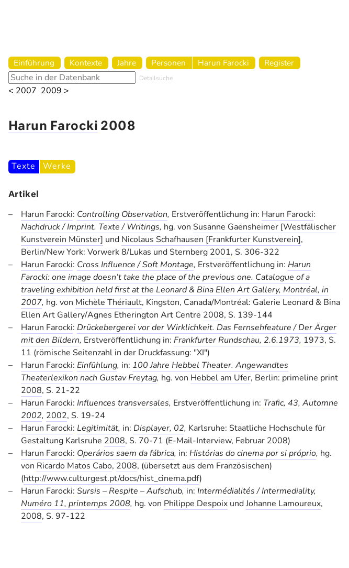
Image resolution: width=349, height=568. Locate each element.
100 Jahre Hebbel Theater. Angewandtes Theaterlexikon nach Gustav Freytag (154, 371)
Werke (57, 166)
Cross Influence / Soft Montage (135, 264)
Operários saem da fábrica (125, 453)
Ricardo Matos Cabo (74, 466)
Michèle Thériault (108, 302)
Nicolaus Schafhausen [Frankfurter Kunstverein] (211, 239)
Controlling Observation (122, 214)
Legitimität (97, 428)
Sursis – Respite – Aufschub (129, 491)
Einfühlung (97, 365)
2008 (213, 315)
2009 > (55, 90)
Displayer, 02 (158, 428)
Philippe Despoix (196, 503)
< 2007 (22, 90)
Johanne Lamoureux (283, 503)
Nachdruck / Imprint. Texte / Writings (90, 227)
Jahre (126, 62)
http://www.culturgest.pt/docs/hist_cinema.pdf (111, 478)
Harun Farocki (223, 62)
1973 (313, 340)
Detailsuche (156, 78)
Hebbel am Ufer (220, 378)
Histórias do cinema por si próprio (252, 453)
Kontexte (86, 62)
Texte (23, 166)
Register (279, 62)
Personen (168, 62)
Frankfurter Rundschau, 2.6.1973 (236, 340)
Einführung (34, 62)
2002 (56, 415)
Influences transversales (123, 403)
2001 (220, 252)
